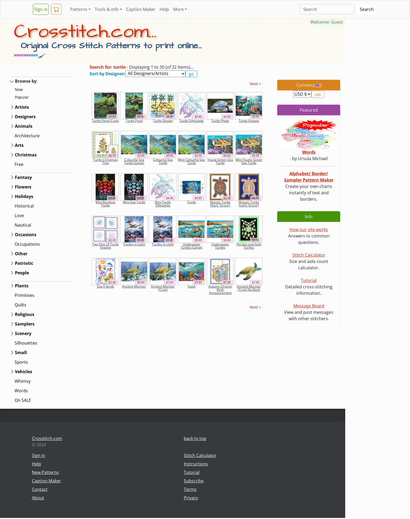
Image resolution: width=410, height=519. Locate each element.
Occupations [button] (27, 244)
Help (164, 9)
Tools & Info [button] (107, 9)
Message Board (308, 306)
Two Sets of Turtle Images (105, 246)
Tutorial (309, 280)
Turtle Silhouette (191, 120)
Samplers (25, 324)
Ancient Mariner (134, 286)
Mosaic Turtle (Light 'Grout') (249, 204)
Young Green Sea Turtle (220, 161)
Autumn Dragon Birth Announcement (220, 289)
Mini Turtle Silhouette (163, 204)
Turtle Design (163, 120)
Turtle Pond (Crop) (105, 120)
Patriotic (24, 263)
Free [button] (19, 164)
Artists (22, 107)
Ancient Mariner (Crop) (163, 288)
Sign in (41, 9)
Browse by (26, 81)
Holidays (24, 196)
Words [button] (21, 391)
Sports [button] (21, 362)
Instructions (196, 464)
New (19, 89)
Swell (191, 286)
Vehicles (23, 372)
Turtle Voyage (249, 120)
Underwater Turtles (220, 246)
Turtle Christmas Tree (105, 161)
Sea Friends (105, 286)
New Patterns (45, 472)
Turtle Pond (134, 120)
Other (21, 254)
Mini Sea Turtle (134, 202)
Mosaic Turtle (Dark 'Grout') (220, 204)
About (38, 498)
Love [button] (19, 215)
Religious (24, 314)
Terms (190, 489)
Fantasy (23, 177)
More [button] (178, 9)
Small (21, 352)
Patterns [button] (78, 9)
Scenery (23, 333)
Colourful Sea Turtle (163, 161)
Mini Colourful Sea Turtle (191, 161)
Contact (40, 489)
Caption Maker (140, 9)
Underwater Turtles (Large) (191, 246)
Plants (21, 286)
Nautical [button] (23, 225)
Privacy (191, 498)
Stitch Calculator (308, 255)
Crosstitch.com (47, 438)
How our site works (308, 229)
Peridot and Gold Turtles (249, 246)
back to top (195, 438)
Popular (22, 97)
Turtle (191, 202)
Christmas (26, 155)
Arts (19, 145)
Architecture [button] (27, 136)
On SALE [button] (23, 400)
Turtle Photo (220, 120)
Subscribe (194, 481)
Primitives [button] (25, 295)
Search (367, 9)
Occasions (25, 234)
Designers (25, 117)
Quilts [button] (20, 305)
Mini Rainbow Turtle (105, 204)
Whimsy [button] (23, 381)
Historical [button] (24, 206)
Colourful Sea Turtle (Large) (134, 161)
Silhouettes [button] (26, 343)
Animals (23, 126)
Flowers (23, 187)
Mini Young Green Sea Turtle (249, 161)
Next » (255, 83)
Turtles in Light (134, 244)
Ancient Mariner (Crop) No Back (249, 288)
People (22, 273)
